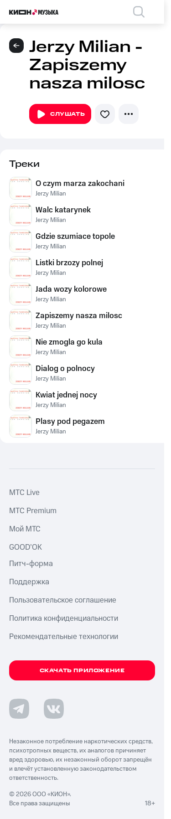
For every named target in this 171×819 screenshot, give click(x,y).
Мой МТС (25, 529)
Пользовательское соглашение (62, 600)
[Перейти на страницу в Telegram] (19, 709)
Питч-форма (31, 563)
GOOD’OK (25, 547)
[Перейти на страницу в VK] (54, 709)
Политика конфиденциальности (63, 618)
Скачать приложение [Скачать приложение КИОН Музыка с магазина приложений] (82, 671)
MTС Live (24, 492)
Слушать (60, 114)
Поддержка (29, 582)
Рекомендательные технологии (63, 636)
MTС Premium (33, 510)
